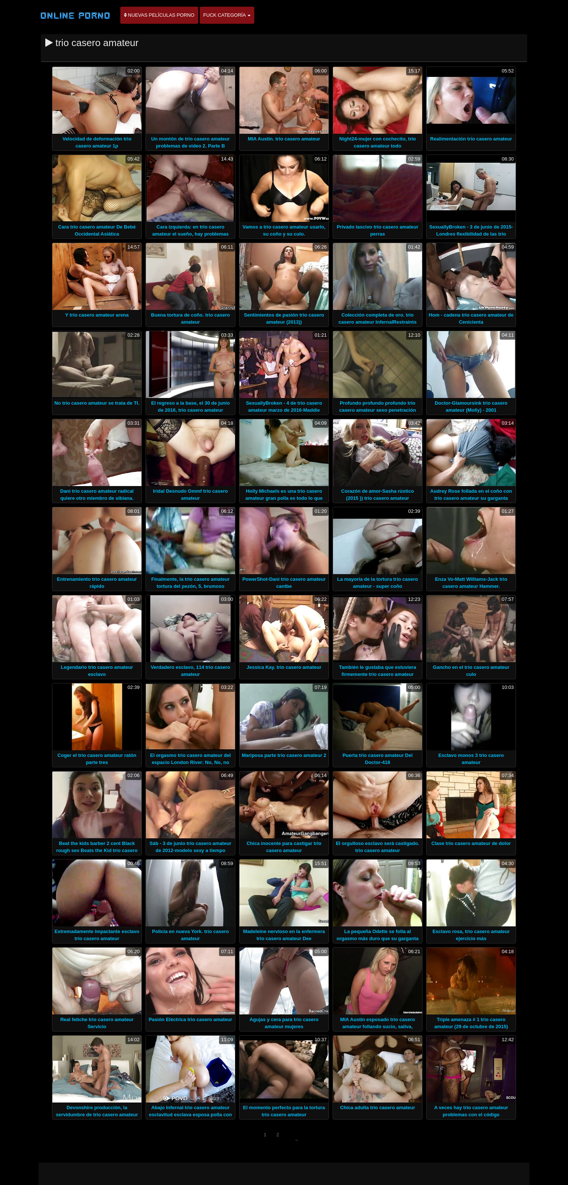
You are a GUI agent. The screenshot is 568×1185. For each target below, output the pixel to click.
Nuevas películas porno (159, 15)
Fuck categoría (227, 15)
